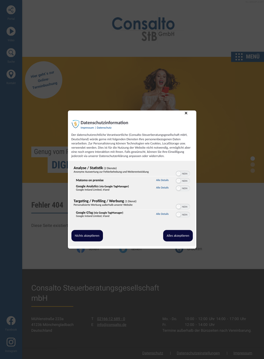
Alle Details (162, 180)
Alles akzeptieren (178, 236)
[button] (178, 173)
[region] (132, 192)
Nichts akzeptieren (87, 236)
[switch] (182, 173)
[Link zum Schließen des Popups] (189, 116)
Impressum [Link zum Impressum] (87, 128)
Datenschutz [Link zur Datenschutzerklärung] (104, 128)
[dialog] (132, 179)
